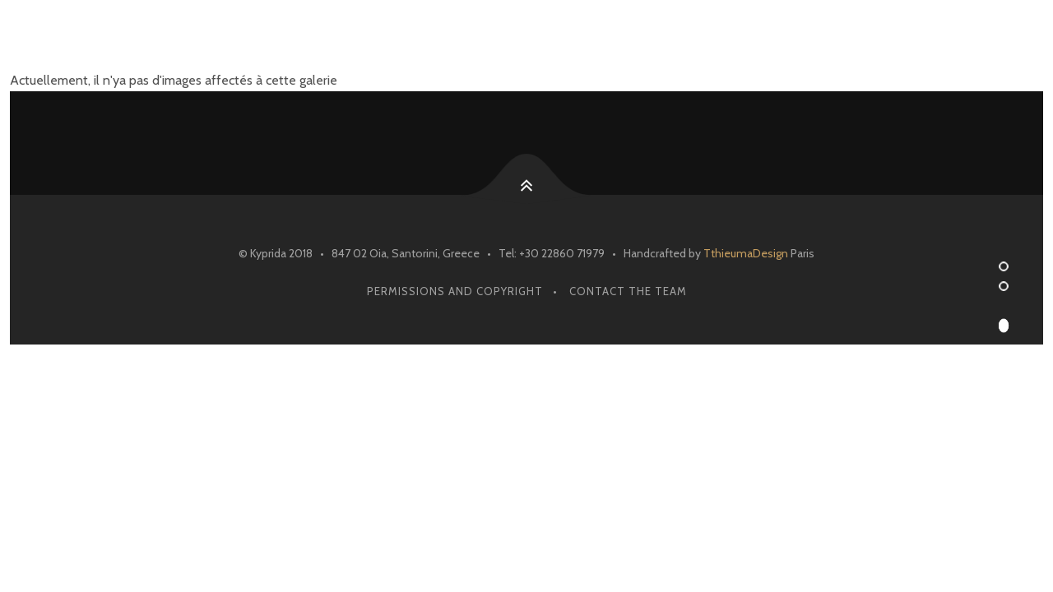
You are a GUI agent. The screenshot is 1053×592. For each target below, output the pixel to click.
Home (538, 39)
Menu (742, 39)
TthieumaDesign (745, 253)
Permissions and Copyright (455, 291)
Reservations (641, 39)
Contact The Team (628, 291)
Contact (904, 39)
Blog (817, 39)
